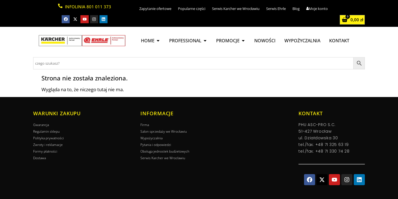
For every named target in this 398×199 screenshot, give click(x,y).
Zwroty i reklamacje (48, 144)
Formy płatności (45, 151)
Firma (144, 124)
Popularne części (191, 8)
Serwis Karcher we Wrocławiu (236, 8)
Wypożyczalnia (151, 138)
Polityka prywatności (48, 138)
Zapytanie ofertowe (155, 8)
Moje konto (317, 8)
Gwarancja (41, 124)
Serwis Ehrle (276, 8)
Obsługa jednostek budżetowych (164, 151)
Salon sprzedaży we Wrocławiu (163, 131)
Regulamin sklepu (46, 131)
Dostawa (39, 158)
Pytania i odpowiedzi (155, 144)
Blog (296, 8)
